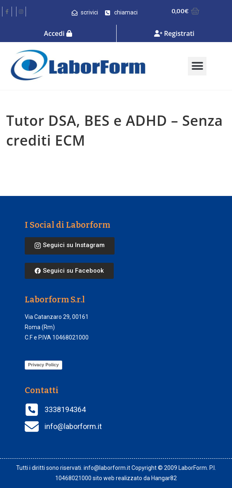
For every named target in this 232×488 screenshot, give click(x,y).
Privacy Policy (43, 364)
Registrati (174, 33)
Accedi (58, 33)
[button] (197, 66)
